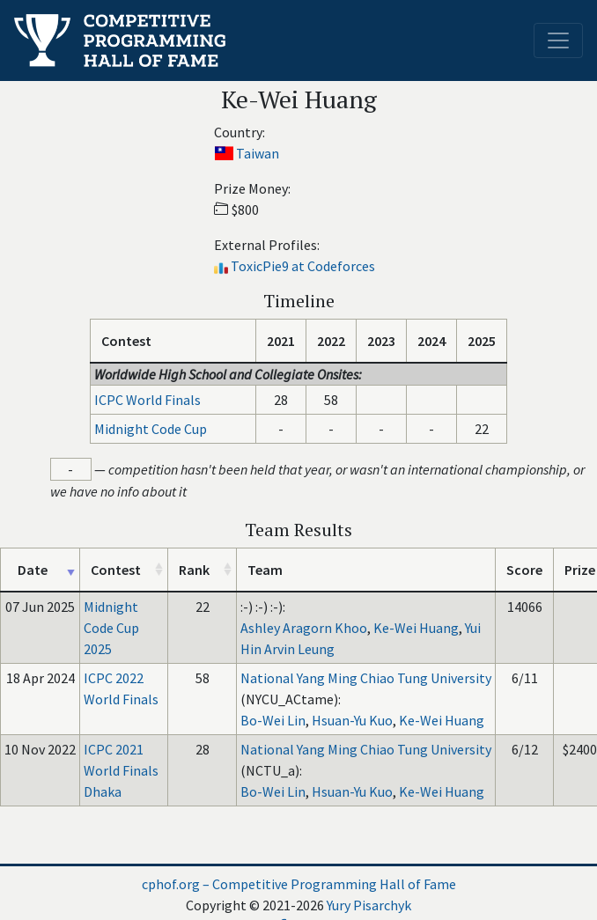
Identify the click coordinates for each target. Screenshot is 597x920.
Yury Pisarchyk (369, 905)
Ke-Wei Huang (416, 628)
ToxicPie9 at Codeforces (303, 266)
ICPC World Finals (147, 399)
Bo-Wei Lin (273, 720)
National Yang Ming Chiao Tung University (365, 678)
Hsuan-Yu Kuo (352, 720)
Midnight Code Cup (150, 429)
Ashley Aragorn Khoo (303, 628)
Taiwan (257, 153)
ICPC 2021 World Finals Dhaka (121, 770)
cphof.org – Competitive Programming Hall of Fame (299, 884)
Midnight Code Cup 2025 (111, 628)
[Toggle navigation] (558, 40)
